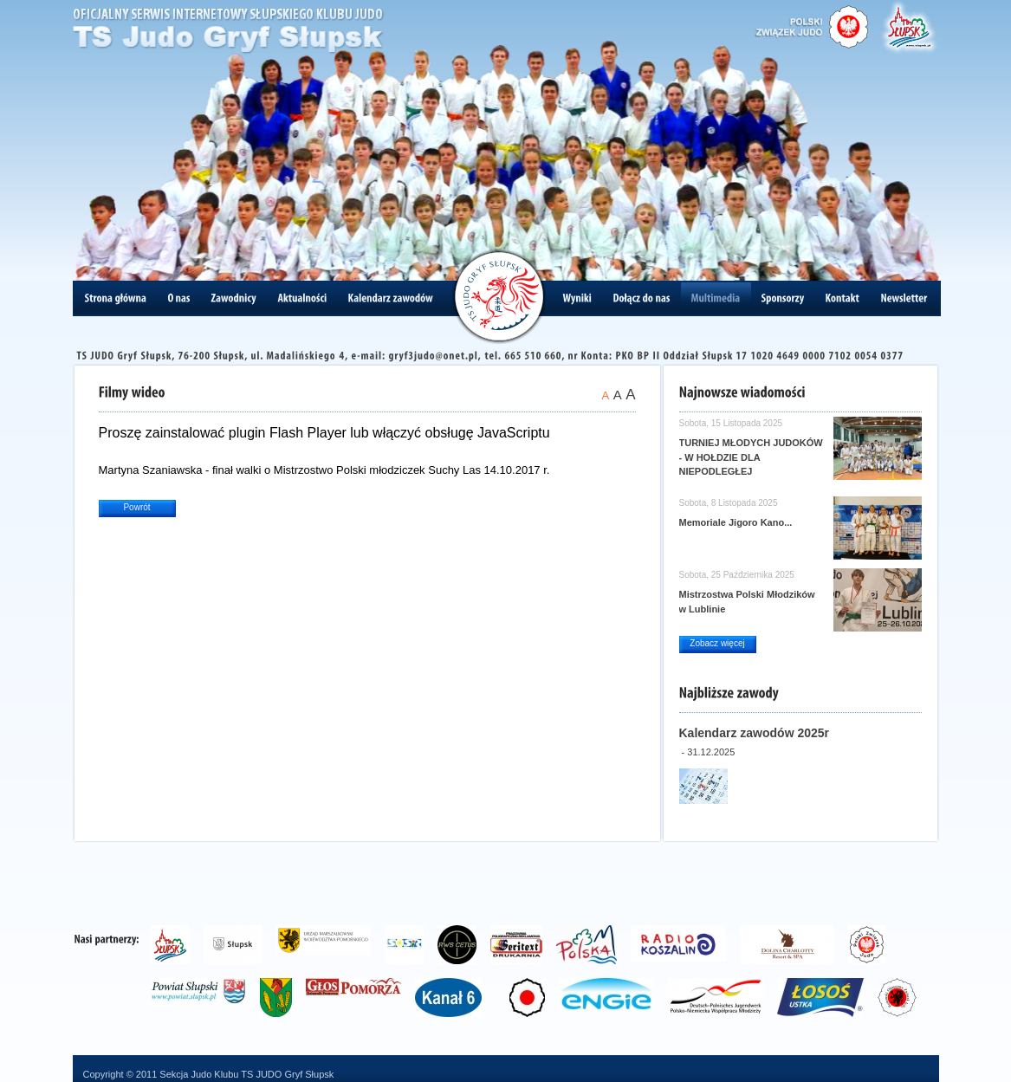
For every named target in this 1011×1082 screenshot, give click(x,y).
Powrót (136, 507)
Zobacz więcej (717, 643)
